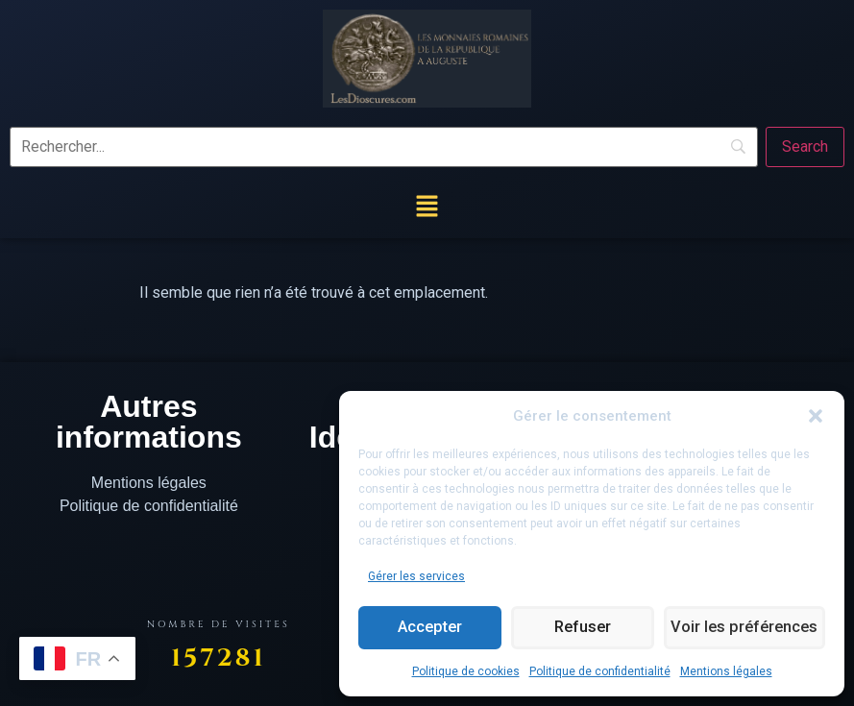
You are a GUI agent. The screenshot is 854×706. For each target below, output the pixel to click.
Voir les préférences (743, 628)
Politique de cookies (466, 671)
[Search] (805, 147)
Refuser (581, 628)
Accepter (429, 628)
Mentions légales (726, 671)
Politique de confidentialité (600, 671)
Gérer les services (416, 576)
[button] (815, 416)
